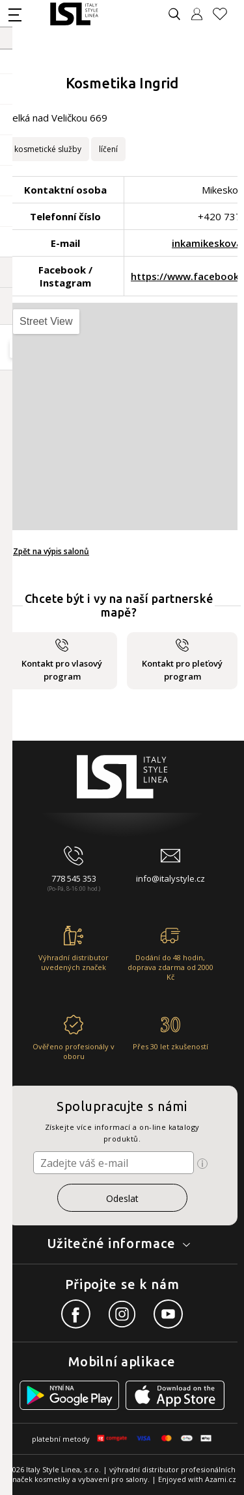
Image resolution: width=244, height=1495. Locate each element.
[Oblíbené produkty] (225, 14)
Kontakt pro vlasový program (61, 660)
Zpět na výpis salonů (51, 551)
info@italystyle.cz (170, 878)
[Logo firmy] (73, 14)
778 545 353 (73, 878)
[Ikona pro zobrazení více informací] (202, 1163)
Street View (46, 321)
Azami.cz (220, 1479)
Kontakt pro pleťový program (182, 660)
